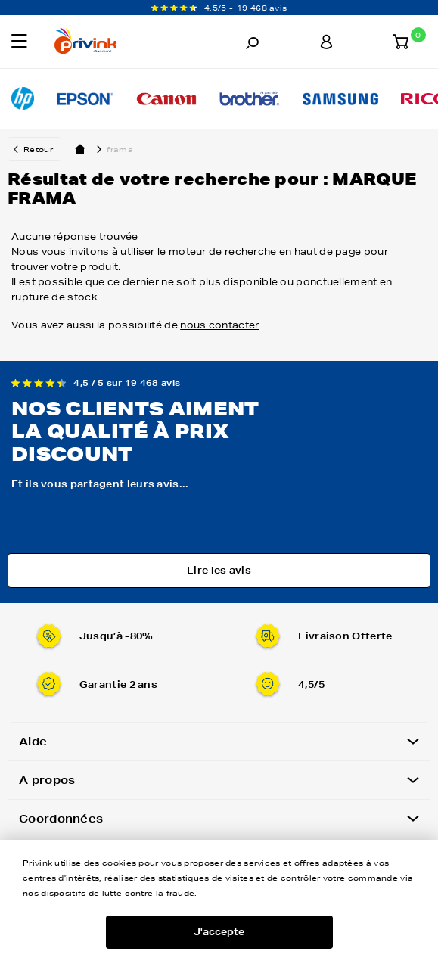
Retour (38, 149)
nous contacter (219, 325)
